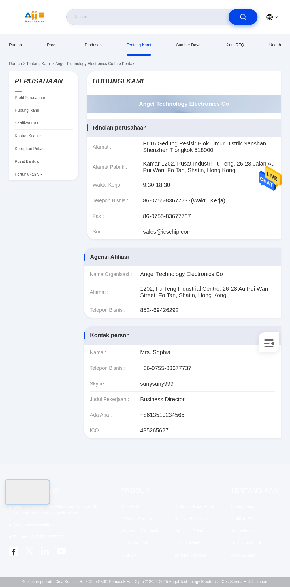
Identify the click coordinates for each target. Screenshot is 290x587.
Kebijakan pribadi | (38, 581)
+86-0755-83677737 (165, 368)
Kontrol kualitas (28, 136)
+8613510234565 (162, 415)
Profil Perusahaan (30, 97)
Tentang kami (139, 45)
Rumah (15, 45)
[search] (243, 17)
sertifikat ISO (26, 123)
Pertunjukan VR (28, 174)
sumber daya (188, 45)
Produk (53, 45)
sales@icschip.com (167, 232)
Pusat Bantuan (28, 161)
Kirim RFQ (235, 45)
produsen (93, 45)
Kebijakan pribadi (30, 148)
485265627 (154, 430)
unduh (275, 45)
